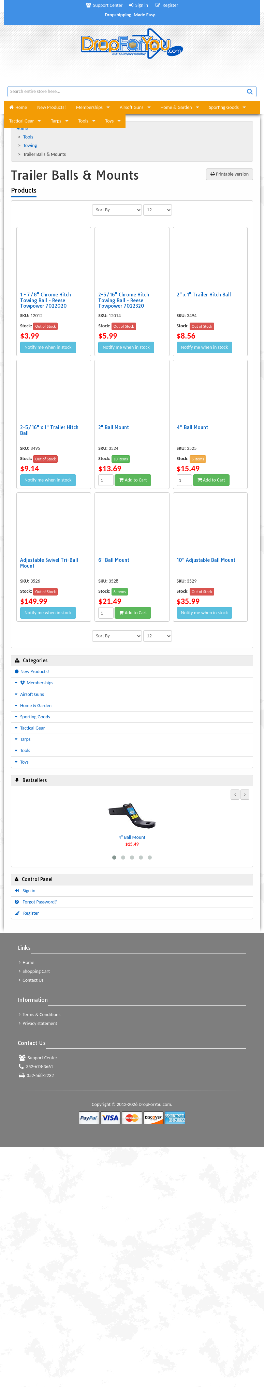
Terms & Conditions (39, 1014)
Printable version (229, 174)
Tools (83, 121)
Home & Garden (176, 107)
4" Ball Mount (132, 837)
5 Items (198, 459)
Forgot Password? (36, 902)
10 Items (121, 459)
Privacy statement (38, 1023)
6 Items (120, 591)
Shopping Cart (34, 971)
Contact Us (31, 980)
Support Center (104, 5)
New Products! (51, 107)
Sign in (138, 5)
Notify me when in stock (48, 347)
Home (18, 107)
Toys (109, 121)
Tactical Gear (21, 121)
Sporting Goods (224, 107)
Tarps (56, 121)
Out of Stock (45, 326)
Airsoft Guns (132, 107)
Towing (30, 145)
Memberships (89, 107)
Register (167, 5)
